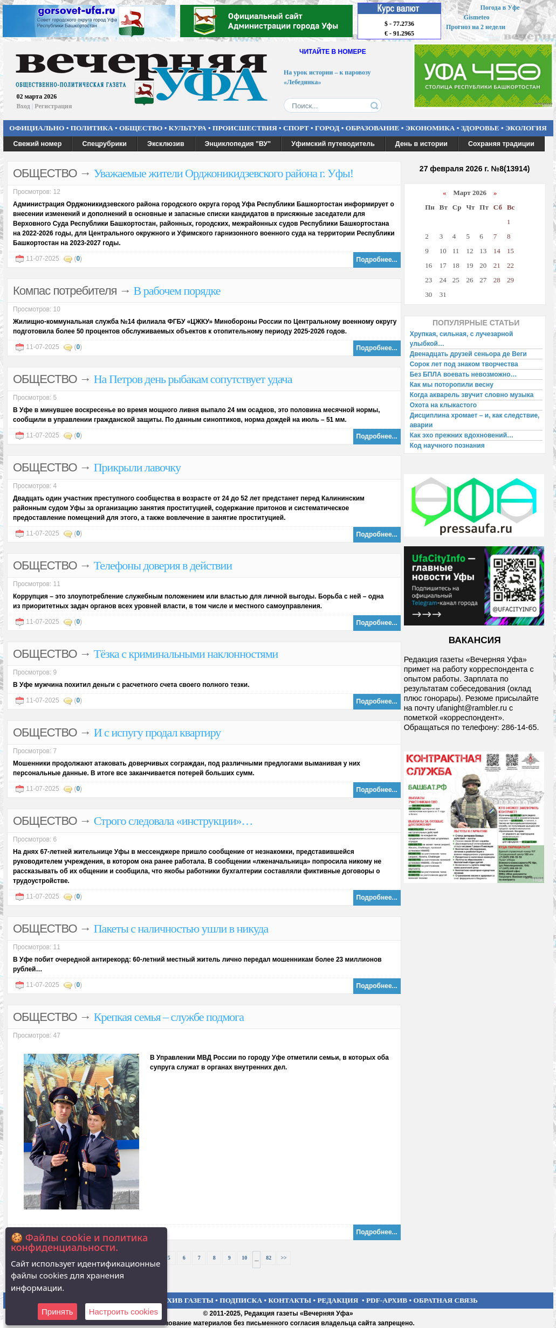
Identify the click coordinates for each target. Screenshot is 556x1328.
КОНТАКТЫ (290, 1300)
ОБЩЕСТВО (140, 128)
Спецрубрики (104, 144)
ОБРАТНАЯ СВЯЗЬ (446, 1300)
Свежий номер (37, 144)
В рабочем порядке (177, 290)
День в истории (421, 144)
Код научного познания (447, 445)
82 (268, 1258)
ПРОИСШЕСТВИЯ (244, 128)
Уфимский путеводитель (333, 144)
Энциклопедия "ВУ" (238, 144)
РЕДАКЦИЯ (337, 1300)
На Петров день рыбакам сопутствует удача (193, 379)
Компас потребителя (64, 290)
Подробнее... (376, 259)
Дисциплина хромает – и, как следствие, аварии (475, 420)
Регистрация (53, 106)
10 (244, 1258)
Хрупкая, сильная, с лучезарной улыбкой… (461, 338)
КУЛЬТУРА (188, 128)
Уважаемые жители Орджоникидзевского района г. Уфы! (223, 173)
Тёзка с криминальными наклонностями (186, 653)
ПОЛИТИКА (92, 128)
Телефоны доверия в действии (163, 565)
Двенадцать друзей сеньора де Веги (468, 354)
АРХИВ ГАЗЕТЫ (185, 1300)
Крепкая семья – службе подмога (169, 1017)
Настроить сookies (123, 1311)
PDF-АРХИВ (386, 1300)
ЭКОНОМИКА (430, 128)
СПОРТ (296, 128)
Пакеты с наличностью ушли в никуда (181, 928)
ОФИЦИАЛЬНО (36, 128)
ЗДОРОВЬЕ (480, 128)
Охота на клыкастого (443, 405)
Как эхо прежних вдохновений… (461, 435)
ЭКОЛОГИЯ (526, 128)
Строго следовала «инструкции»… (173, 821)
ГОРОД (327, 128)
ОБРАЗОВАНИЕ (373, 128)
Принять (57, 1311)
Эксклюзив (165, 144)
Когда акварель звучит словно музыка (472, 395)
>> (283, 1258)
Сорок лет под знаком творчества (464, 364)
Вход (23, 106)
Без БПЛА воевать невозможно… (463, 374)
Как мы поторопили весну (451, 384)
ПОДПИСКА (240, 1300)
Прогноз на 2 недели (475, 27)
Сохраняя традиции (501, 144)
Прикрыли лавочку (137, 467)
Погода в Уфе (499, 7)
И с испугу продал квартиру (157, 732)
